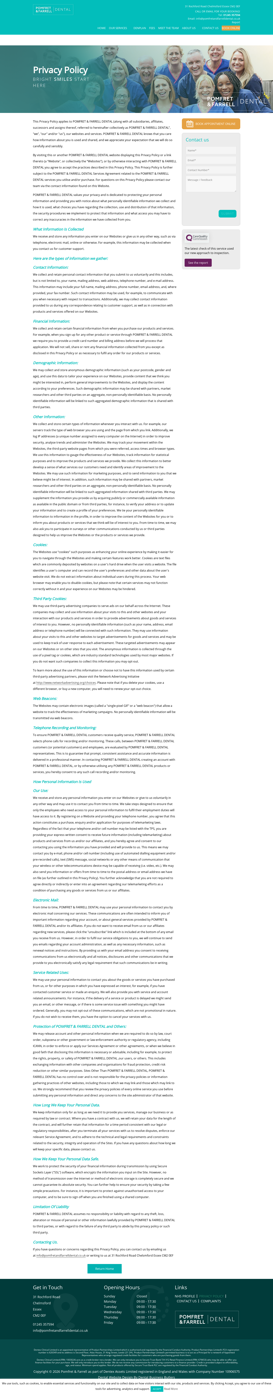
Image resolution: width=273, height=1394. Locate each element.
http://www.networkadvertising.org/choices (66, 683)
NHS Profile (185, 1296)
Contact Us (210, 28)
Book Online (231, 28)
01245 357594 (43, 1324)
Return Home (104, 1269)
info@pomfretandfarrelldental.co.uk (218, 18)
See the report (198, 263)
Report (236, 22)
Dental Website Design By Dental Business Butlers (136, 1377)
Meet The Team (168, 28)
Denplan (139, 28)
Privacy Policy (211, 1296)
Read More (171, 1389)
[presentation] (205, 201)
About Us (189, 28)
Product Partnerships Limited (106, 1349)
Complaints (211, 1301)
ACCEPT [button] (157, 1389)
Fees (152, 28)
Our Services (118, 28)
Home (101, 28)
